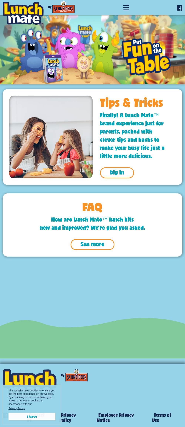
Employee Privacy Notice (115, 417)
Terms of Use (161, 417)
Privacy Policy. (17, 408)
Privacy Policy (67, 417)
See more (92, 244)
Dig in (117, 172)
